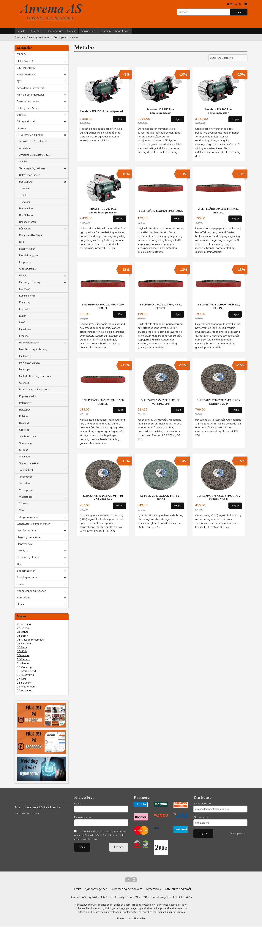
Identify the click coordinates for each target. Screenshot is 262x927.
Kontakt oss (122, 31)
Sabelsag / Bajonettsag (32, 168)
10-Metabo (23, 659)
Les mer (118, 847)
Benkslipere (25, 181)
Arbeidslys (25, 148)
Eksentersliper (27, 249)
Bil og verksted (26, 121)
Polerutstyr (25, 403)
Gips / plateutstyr (27, 530)
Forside (21, 31)
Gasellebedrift (54, 31)
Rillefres (24, 416)
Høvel (22, 275)
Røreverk (24, 423)
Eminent (25, 201)
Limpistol (24, 336)
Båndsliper (25, 228)
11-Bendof (23, 663)
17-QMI (21, 679)
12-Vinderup (24, 667)
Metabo (25, 188)
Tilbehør (23, 503)
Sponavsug (25, 443)
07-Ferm (22, 647)
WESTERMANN (26, 74)
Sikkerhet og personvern (126, 890)
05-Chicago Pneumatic (30, 639)
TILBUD (21, 54)
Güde (24, 195)
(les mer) (92, 839)
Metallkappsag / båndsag (33, 349)
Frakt (77, 890)
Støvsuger (25, 456)
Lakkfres (23, 322)
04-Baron (22, 636)
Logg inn (106, 31)
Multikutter (25, 356)
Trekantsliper (26, 476)
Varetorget (23, 597)
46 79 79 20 (138, 898)
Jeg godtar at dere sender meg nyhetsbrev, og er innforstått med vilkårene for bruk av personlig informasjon (100, 835)
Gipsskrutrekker (28, 269)
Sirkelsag (24, 430)
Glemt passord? (238, 833)
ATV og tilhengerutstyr (30, 94)
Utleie (20, 604)
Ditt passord (200, 817)
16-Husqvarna (25, 675)
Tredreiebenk (26, 470)
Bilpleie (21, 115)
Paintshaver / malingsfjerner (34, 389)
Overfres (24, 383)
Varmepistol (26, 490)
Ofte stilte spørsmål (178, 890)
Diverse (21, 128)
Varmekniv (25, 483)
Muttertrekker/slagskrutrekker (35, 376)
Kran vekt (24, 309)
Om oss (71, 31)
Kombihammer (27, 295)
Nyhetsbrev (153, 890)
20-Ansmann (24, 690)
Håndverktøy (24, 544)
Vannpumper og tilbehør (31, 591)
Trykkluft (22, 550)
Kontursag (25, 302)
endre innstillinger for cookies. (168, 913)
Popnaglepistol (27, 396)
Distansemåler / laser (31, 235)
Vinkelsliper (25, 497)
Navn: (77, 803)
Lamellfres (25, 329)
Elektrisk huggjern (29, 255)
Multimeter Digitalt (29, 363)
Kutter (22, 316)
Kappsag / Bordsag (30, 282)
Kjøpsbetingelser (96, 890)
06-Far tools (24, 643)
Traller (21, 584)
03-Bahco (23, 632)
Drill (21, 242)
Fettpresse (25, 262)
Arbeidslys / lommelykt (30, 88)
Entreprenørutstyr (27, 517)
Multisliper (25, 369)
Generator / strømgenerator (33, 524)
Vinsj (22, 510)
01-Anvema (24, 624)
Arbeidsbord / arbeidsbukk (34, 141)
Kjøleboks (24, 289)
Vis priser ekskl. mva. (27, 813)
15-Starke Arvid (26, 671)
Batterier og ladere (28, 101)
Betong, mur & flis (27, 108)
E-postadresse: (83, 817)
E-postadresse (202, 803)
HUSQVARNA (25, 61)
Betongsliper (26, 208)
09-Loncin (23, 655)
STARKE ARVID (26, 68)
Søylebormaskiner (29, 463)
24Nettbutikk (138, 919)
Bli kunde (35, 31)
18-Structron (24, 682)
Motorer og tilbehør (28, 557)
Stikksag (23, 450)
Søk (238, 12)
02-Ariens (23, 628)
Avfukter (23, 161)
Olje (19, 564)
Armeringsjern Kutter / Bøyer (34, 155)
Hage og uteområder (29, 537)
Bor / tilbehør (26, 215)
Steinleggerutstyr (27, 577)
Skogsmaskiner (26, 571)
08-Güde (22, 651)
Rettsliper (24, 409)
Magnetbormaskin (29, 342)
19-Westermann (26, 686)
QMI (19, 81)
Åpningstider (88, 31)
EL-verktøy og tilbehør (30, 135)
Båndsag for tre (27, 222)
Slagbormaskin (27, 436)
